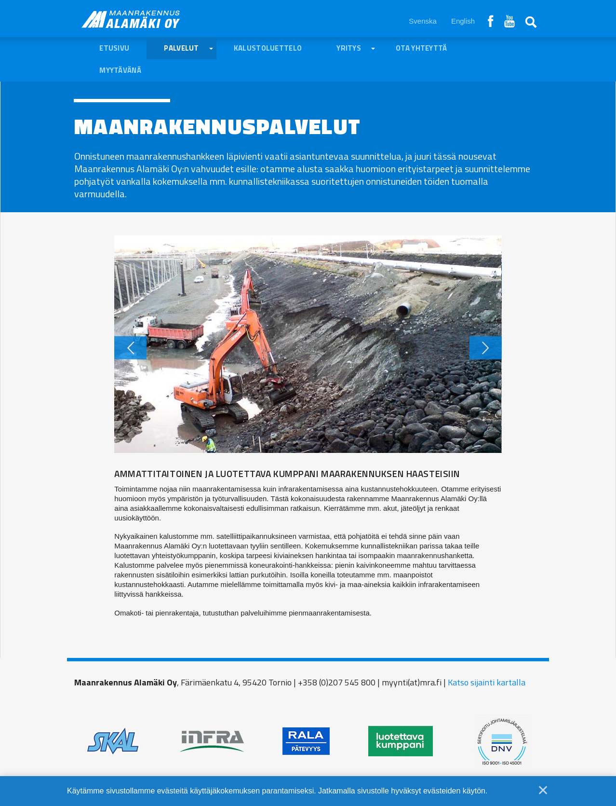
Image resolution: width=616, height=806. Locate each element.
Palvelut (181, 48)
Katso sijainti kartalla (486, 682)
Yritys (348, 48)
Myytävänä (120, 70)
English (463, 21)
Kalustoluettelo (268, 48)
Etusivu (114, 48)
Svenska (423, 21)
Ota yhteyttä (421, 48)
